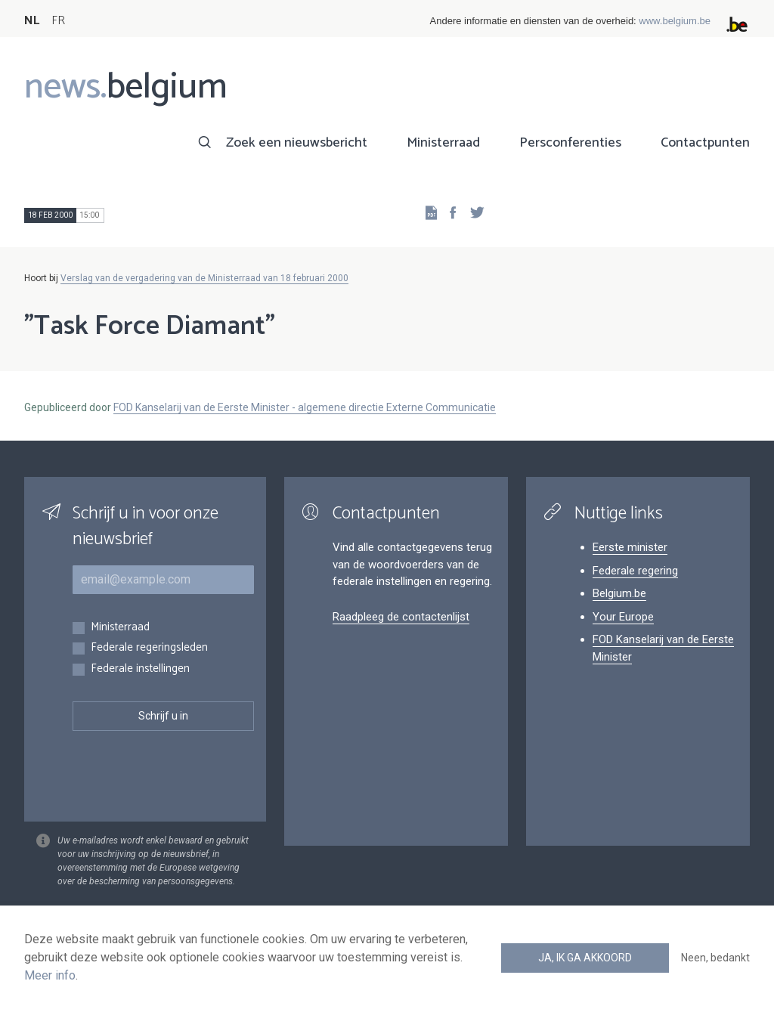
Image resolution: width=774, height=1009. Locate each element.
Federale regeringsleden (149, 648)
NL (31, 21)
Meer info (50, 975)
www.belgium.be (675, 20)
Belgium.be (619, 593)
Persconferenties (570, 143)
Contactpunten (705, 143)
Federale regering (635, 570)
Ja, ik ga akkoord (585, 958)
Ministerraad (443, 143)
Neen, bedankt (715, 958)
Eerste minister (630, 547)
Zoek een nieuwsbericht (296, 143)
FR (58, 21)
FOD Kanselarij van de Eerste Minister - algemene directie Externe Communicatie (304, 407)
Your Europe (623, 617)
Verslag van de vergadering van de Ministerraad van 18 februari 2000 (204, 278)
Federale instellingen (140, 669)
